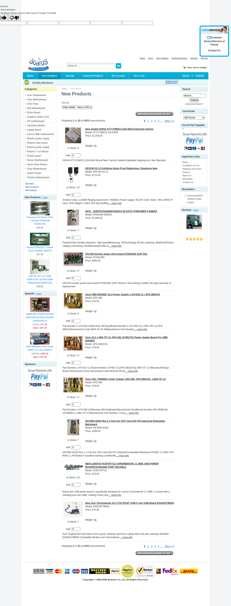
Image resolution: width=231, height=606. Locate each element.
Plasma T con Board (37, 151)
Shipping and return (191, 169)
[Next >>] (169, 121)
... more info (115, 203)
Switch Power (34, 173)
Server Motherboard (37, 160)
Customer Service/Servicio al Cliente (214, 41)
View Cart (139, 75)
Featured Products (179, 58)
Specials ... (30, 183)
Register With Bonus (42, 82)
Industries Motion (36, 125)
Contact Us (187, 182)
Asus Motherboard (36, 99)
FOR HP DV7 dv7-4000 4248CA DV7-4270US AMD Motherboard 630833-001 (40, 279)
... (161, 121)
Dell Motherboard (36, 108)
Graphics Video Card (38, 116)
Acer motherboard (36, 95)
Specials (194, 58)
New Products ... (33, 187)
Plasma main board (37, 142)
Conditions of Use (191, 165)
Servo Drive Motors (37, 164)
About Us (186, 175)
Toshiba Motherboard (38, 177)
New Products (162, 58)
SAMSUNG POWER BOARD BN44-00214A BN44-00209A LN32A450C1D (40, 317)
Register (204, 58)
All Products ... (32, 190)
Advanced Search (194, 104)
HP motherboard (35, 121)
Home (142, 58)
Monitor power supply (38, 138)
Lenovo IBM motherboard (40, 134)
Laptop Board (34, 129)
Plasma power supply (38, 147)
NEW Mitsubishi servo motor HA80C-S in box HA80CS (39, 348)
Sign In (185, 75)
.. (194, 232)
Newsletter (187, 179)
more (45, 197)
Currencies (188, 111)
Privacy (186, 172)
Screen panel (34, 155)
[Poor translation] (14, 18)
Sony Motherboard (37, 168)
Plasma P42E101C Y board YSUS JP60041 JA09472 (40, 249)
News (150, 58)
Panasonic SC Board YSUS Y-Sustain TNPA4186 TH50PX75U (40, 220)
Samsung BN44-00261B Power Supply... (195, 198)
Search (186, 89)
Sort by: (66, 103)
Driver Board (33, 112)
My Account (118, 75)
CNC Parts (32, 104)
